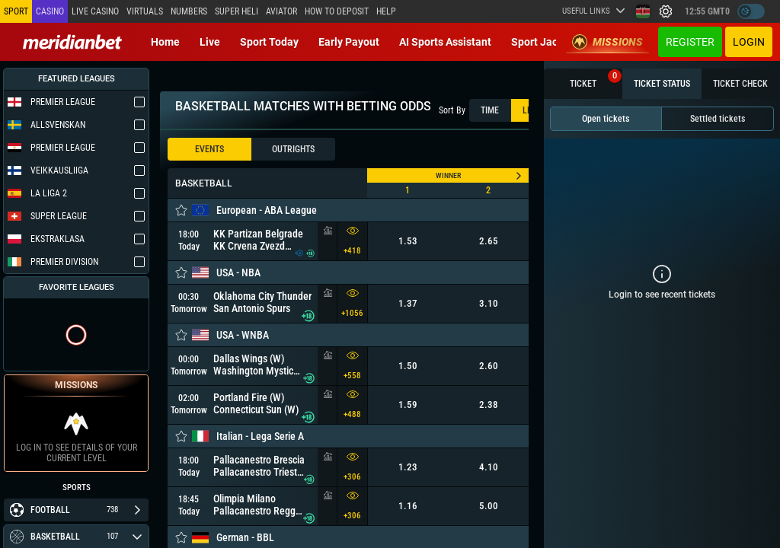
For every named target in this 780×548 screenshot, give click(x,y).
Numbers (189, 11)
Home (165, 42)
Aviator (281, 11)
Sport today (269, 42)
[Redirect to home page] (72, 42)
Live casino (95, 11)
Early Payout (348, 42)
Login (749, 42)
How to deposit (337, 11)
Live (210, 42)
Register (690, 42)
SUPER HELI (236, 11)
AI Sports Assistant (445, 42)
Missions (607, 41)
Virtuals (144, 11)
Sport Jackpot (545, 42)
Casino (50, 11)
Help (386, 11)
